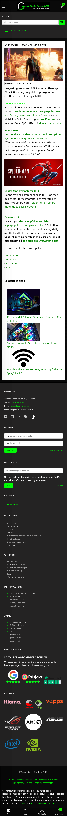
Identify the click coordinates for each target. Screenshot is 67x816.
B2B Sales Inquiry (17, 625)
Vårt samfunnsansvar (16, 577)
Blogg (29, 783)
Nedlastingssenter (17, 606)
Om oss (10, 533)
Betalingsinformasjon (19, 603)
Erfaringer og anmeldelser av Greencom (24, 536)
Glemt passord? (56, 450)
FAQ (9, 574)
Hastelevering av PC (18, 600)
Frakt (11, 780)
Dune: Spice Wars (14, 103)
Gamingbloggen (14, 539)
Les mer (60, 486)
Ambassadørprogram (19, 622)
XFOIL (12, 632)
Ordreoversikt (13, 526)
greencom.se (15, 635)
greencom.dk (15, 638)
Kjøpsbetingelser (25, 780)
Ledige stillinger (16, 628)
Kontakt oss (12, 561)
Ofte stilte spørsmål (44, 783)
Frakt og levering (14, 571)
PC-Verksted (15, 596)
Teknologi (11, 545)
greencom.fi (15, 641)
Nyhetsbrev (18, 783)
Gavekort (11, 530)
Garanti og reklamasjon (17, 568)
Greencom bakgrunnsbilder (19, 542)
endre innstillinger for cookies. (45, 803)
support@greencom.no (20, 406)
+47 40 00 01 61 (18, 402)
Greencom (12, 504)
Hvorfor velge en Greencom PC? (23, 593)
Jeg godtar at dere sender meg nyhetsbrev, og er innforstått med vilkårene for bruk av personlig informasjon (32, 479)
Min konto (11, 523)
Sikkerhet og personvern (46, 780)
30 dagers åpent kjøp (16, 565)
